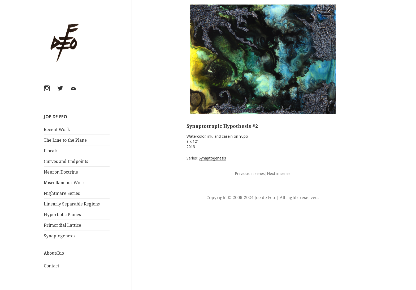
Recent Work (57, 129)
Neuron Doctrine (61, 172)
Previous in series (250, 173)
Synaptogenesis (59, 236)
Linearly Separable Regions (72, 204)
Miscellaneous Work (64, 183)
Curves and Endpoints (66, 161)
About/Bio (54, 253)
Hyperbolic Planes (62, 214)
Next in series (279, 173)
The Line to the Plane (65, 140)
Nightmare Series (62, 193)
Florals (51, 151)
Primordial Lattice (62, 225)
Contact (51, 266)
